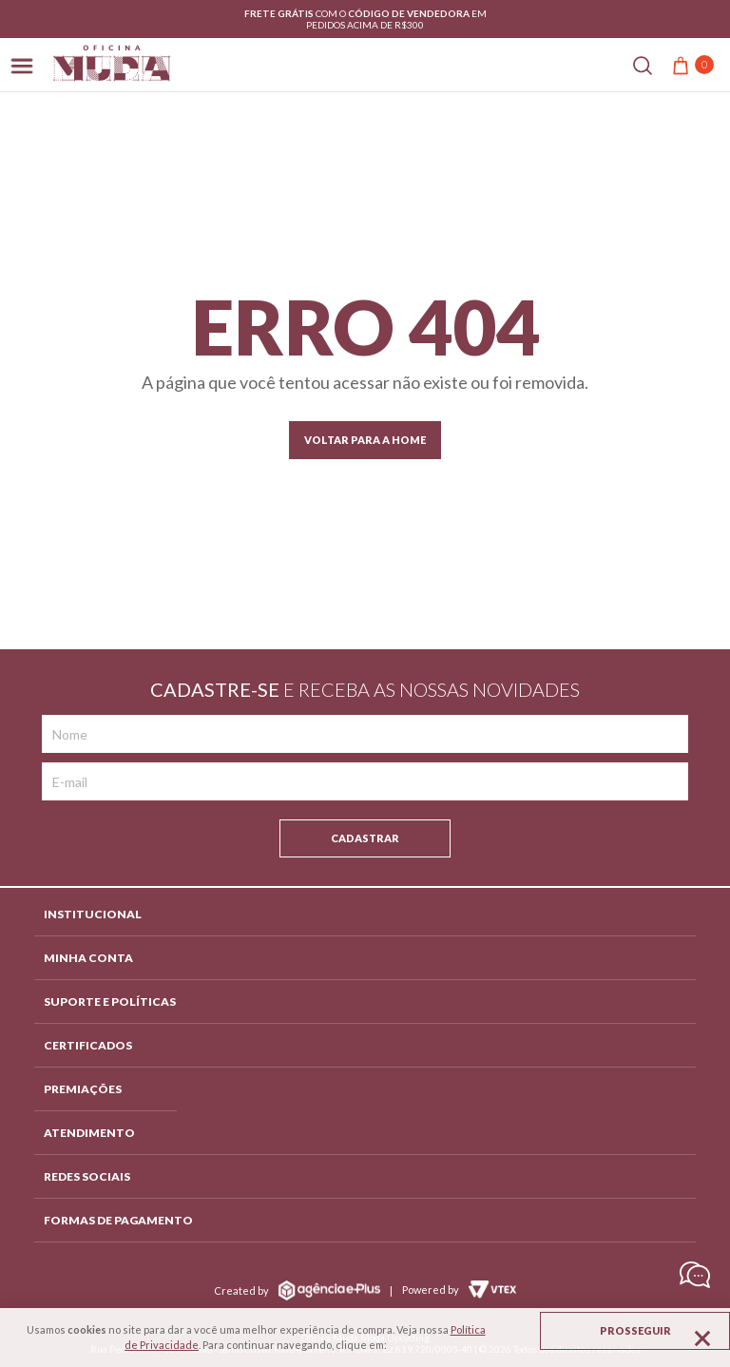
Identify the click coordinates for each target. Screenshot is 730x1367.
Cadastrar (365, 838)
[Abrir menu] (22, 64)
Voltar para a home (365, 439)
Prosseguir (635, 1330)
